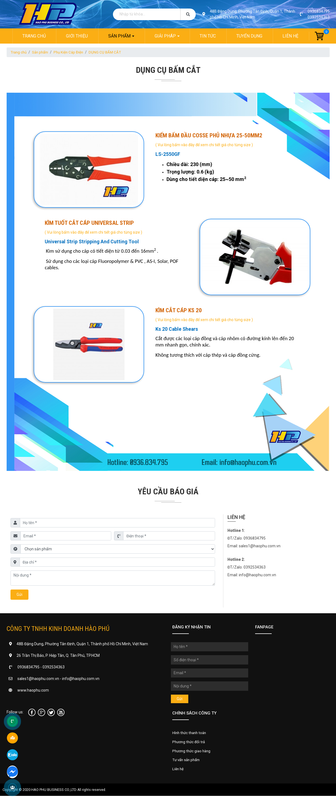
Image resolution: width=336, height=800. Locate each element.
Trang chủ (33, 36)
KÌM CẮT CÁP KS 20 (179, 311)
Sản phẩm (119, 36)
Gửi (19, 595)
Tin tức (208, 36)
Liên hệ (291, 36)
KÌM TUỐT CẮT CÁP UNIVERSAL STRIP (89, 223)
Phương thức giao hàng (192, 753)
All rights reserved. (92, 794)
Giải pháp (165, 36)
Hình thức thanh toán (190, 734)
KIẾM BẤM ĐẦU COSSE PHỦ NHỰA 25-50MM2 (209, 135)
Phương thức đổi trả (189, 744)
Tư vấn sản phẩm (187, 763)
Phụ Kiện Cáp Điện (72, 52)
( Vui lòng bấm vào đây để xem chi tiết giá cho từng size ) (204, 145)
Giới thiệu (77, 36)
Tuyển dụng (250, 36)
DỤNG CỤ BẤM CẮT (109, 52)
